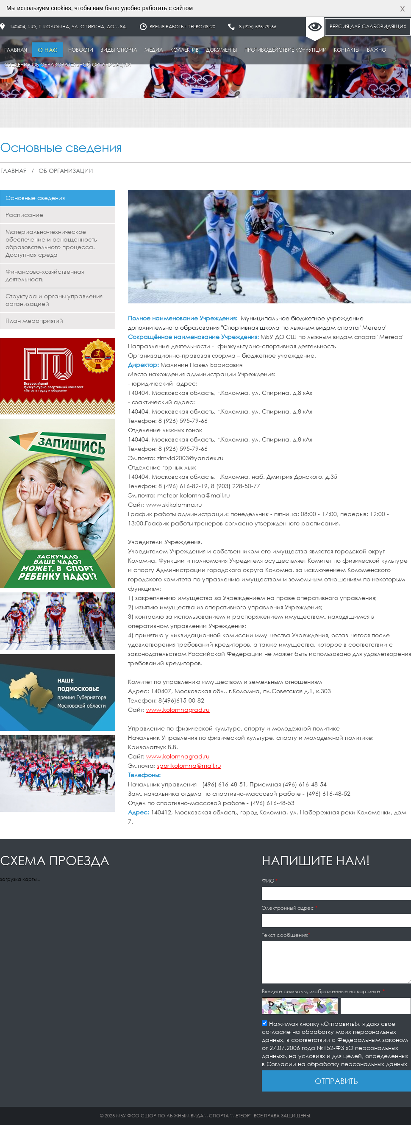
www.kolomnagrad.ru (178, 710)
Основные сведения (35, 198)
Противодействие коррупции (285, 49)
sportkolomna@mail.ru (189, 765)
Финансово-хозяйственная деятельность (45, 275)
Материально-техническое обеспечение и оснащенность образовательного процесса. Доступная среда (51, 243)
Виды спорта (118, 49)
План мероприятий (34, 321)
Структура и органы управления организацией (54, 300)
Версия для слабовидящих (368, 26)
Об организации (66, 171)
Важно (376, 49)
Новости (80, 49)
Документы (221, 49)
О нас (48, 50)
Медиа (153, 49)
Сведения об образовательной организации (67, 64)
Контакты (347, 49)
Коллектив (184, 49)
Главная (15, 49)
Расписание (24, 215)
